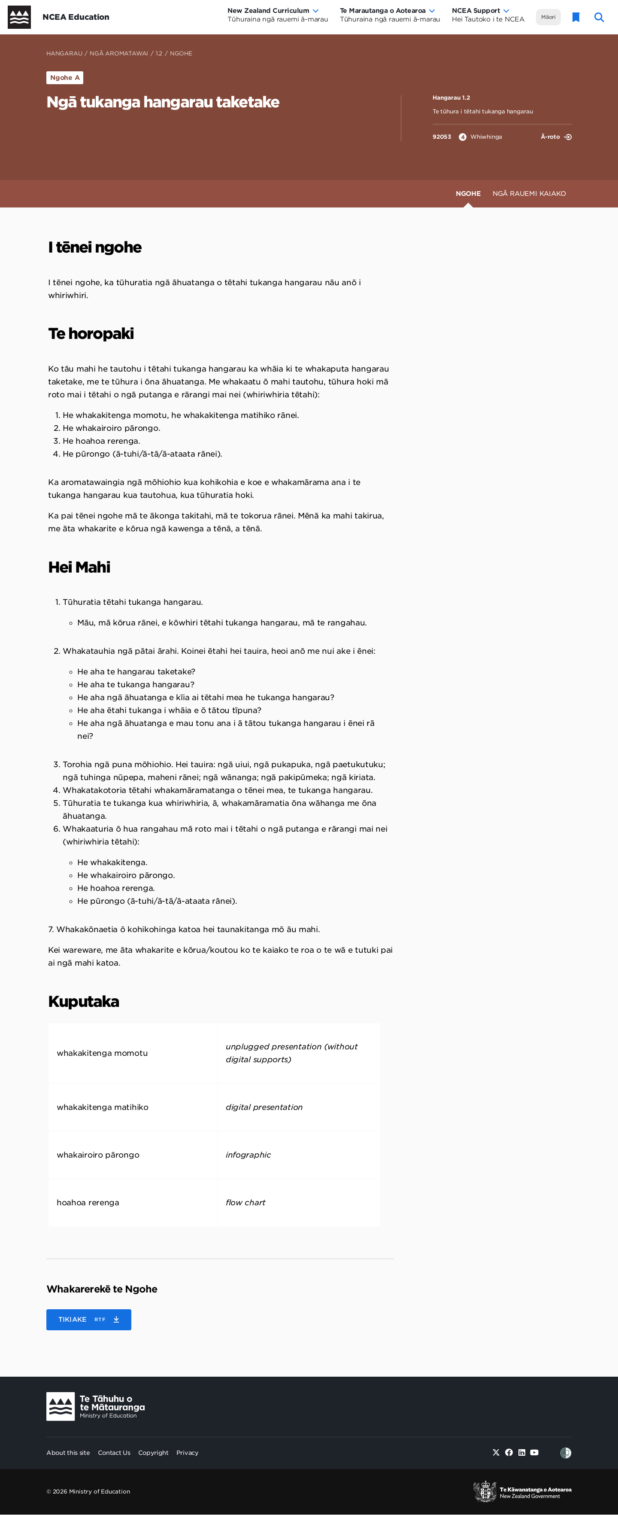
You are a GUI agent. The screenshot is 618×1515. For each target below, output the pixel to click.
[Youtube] (534, 1453)
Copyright (153, 1452)
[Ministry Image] (95, 1406)
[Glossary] (576, 17)
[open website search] (599, 17)
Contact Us (114, 1452)
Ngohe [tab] (468, 194)
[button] (88, 1319)
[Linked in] (522, 1453)
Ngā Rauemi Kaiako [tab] (529, 194)
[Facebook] (509, 1453)
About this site (68, 1452)
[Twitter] (496, 1453)
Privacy (187, 1452)
